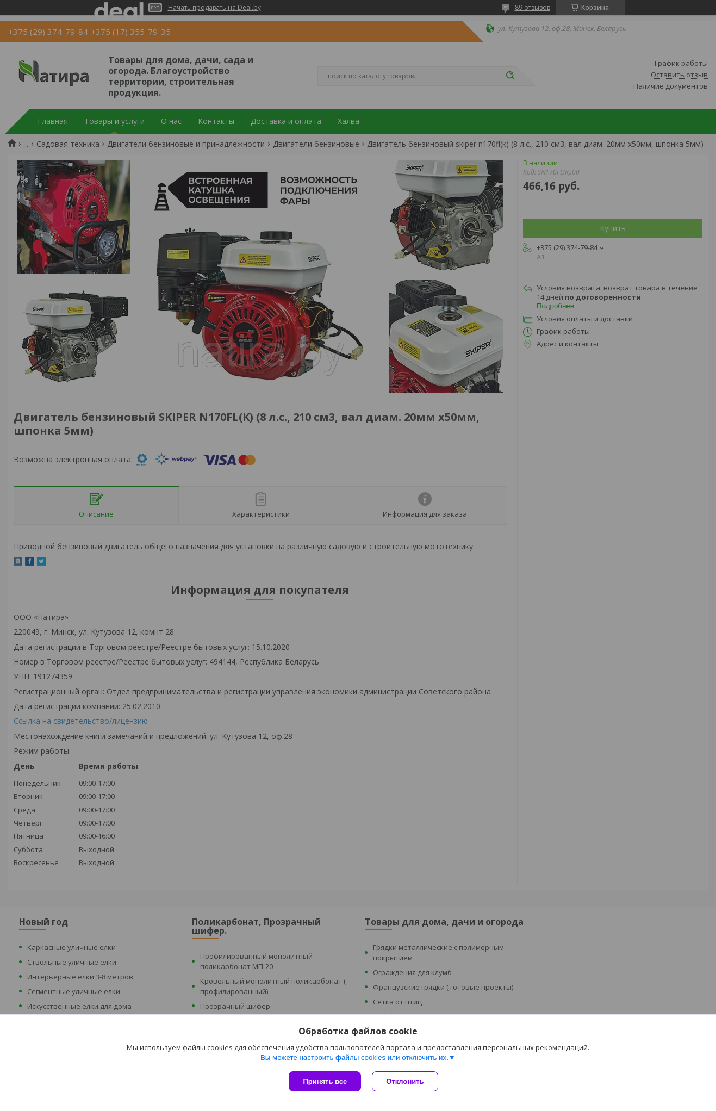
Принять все (325, 1081)
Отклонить (405, 1081)
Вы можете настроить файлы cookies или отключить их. (354, 1057)
